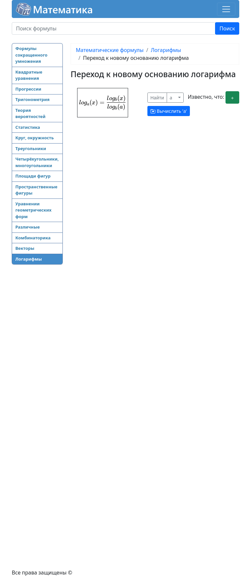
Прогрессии (28, 89)
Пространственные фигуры (36, 190)
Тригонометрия (32, 99)
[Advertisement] (38, 370)
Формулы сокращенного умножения (31, 54)
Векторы (24, 248)
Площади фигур (33, 176)
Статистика (27, 127)
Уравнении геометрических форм (33, 210)
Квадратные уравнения (28, 75)
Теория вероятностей (30, 113)
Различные (27, 227)
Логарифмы (28, 259)
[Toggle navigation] (226, 9)
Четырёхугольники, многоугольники (37, 162)
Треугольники (30, 148)
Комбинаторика (33, 238)
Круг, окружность (34, 138)
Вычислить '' (168, 111)
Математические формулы (109, 50)
